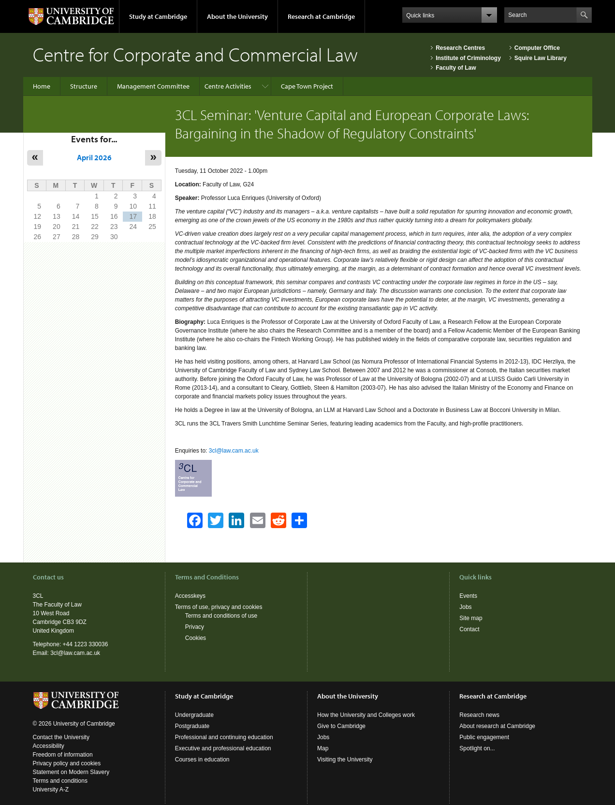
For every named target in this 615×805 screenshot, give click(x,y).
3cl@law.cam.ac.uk (234, 450)
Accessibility (48, 746)
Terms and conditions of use (221, 615)
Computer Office (537, 48)
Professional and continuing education (224, 737)
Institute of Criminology (468, 58)
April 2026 (94, 157)
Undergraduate (194, 715)
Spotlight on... (477, 748)
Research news (479, 715)
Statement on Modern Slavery (71, 772)
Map (322, 748)
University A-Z (51, 789)
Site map (470, 618)
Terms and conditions (60, 780)
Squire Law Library (540, 58)
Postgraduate (192, 726)
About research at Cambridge (497, 726)
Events (468, 595)
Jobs (465, 607)
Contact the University (61, 737)
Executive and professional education (223, 748)
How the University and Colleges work (366, 715)
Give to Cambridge (341, 726)
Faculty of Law (456, 67)
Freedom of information (63, 754)
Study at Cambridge (158, 16)
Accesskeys (190, 595)
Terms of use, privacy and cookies (219, 607)
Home (41, 86)
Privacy (194, 626)
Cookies (195, 638)
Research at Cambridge (321, 16)
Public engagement (484, 737)
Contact (469, 629)
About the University (237, 16)
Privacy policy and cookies (67, 763)
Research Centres (460, 48)
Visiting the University (345, 759)
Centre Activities (228, 86)
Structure (83, 86)
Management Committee (153, 86)
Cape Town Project (307, 86)
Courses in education (202, 759)
